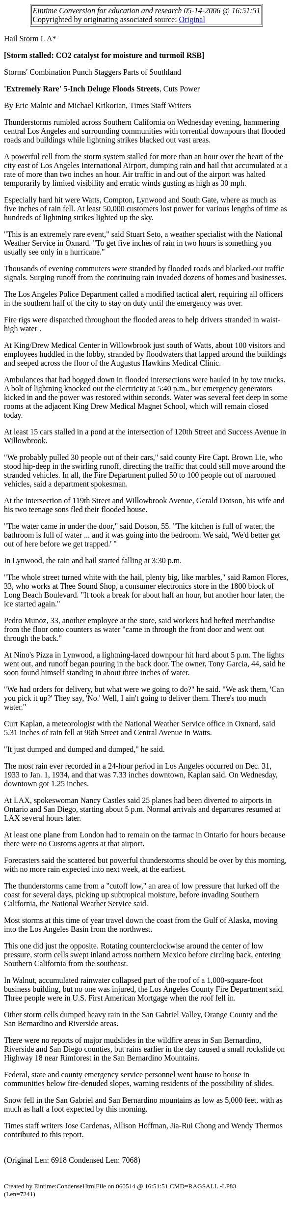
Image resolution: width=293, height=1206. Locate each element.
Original (192, 19)
